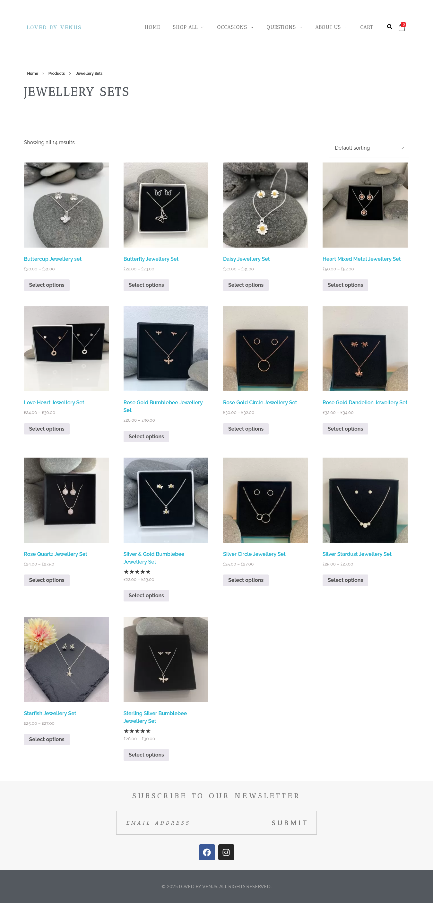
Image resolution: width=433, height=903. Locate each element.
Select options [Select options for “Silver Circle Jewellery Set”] (246, 580)
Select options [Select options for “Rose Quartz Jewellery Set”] (47, 580)
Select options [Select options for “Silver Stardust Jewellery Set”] (345, 580)
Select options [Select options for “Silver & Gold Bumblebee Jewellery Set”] (146, 595)
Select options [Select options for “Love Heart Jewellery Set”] (47, 429)
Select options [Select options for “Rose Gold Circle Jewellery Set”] (246, 429)
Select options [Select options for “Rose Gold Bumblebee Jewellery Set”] (146, 437)
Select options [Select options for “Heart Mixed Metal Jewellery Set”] (345, 285)
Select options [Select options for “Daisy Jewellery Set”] (246, 285)
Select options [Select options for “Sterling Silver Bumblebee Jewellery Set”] (146, 755)
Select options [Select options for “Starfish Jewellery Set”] (47, 739)
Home (32, 73)
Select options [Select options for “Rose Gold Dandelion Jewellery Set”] (345, 429)
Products (56, 73)
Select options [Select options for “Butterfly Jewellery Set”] (146, 285)
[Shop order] (369, 148)
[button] (389, 26)
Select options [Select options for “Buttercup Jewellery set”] (47, 285)
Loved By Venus (54, 27)
